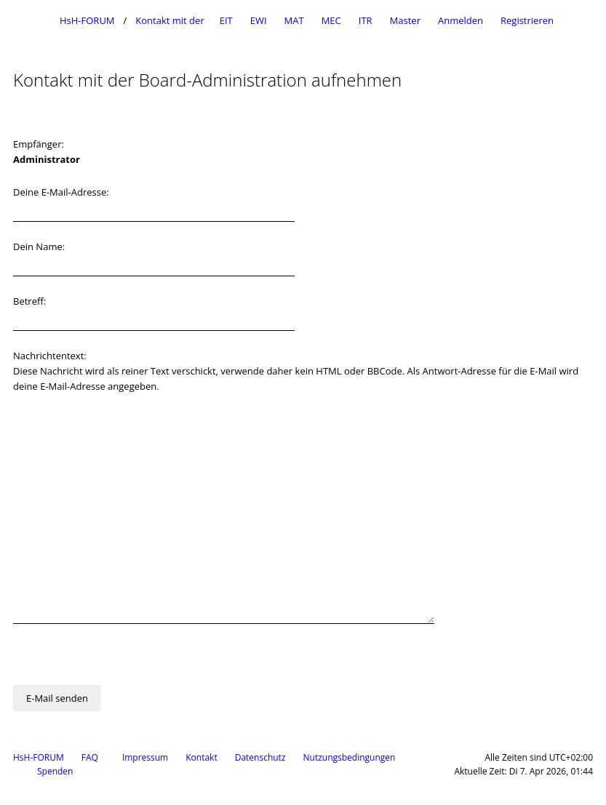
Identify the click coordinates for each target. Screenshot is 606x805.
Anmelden (460, 20)
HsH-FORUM (38, 757)
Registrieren (527, 20)
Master (405, 20)
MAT (294, 20)
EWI (258, 20)
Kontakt (201, 757)
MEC (331, 20)
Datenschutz (260, 757)
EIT (226, 20)
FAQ (89, 757)
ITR (365, 20)
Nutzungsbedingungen (349, 757)
